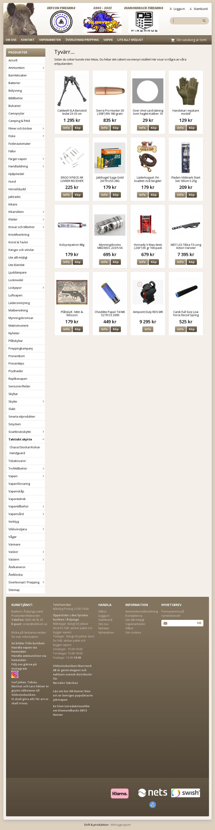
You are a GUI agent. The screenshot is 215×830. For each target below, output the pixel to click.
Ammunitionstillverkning (141, 611)
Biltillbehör (15, 98)
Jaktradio (14, 197)
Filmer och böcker (26, 128)
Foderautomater (19, 144)
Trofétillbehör (26, 468)
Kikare (12, 204)
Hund (12, 181)
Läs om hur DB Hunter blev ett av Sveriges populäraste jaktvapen (73, 695)
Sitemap (14, 590)
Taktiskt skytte (26, 439)
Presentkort (16, 356)
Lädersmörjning (19, 303)
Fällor (12, 151)
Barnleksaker (17, 75)
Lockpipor (26, 288)
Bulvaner (14, 106)
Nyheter (13, 333)
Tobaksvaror (17, 461)
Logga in (177, 9)
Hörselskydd (17, 189)
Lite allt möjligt (130, 40)
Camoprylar (16, 113)
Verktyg (13, 522)
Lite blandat (16, 265)
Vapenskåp (16, 491)
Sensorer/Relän (19, 386)
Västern (26, 559)
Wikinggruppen (120, 825)
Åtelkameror (16, 567)
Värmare (14, 544)
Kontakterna (133, 616)
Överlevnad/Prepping (82, 40)
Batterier (14, 83)
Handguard (17, 453)
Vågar (12, 537)
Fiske (26, 136)
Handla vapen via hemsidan (24, 649)
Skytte (26, 401)
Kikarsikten (26, 212)
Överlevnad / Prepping (26, 582)
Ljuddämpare (17, 272)
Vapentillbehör (26, 506)
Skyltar (13, 394)
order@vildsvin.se (35, 624)
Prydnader (15, 371)
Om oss (11, 40)
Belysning (15, 90)
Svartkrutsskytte (26, 432)
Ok (199, 623)
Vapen (108, 40)
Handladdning (26, 166)
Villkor (102, 611)
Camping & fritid (19, 121)
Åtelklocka (15, 575)
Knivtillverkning (18, 235)
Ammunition (26, 68)
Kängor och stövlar (21, 250)
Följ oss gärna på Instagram (24, 666)
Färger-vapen (26, 159)
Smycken (14, 424)
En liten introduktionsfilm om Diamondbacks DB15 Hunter (71, 710)
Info (66, 128)
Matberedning (18, 310)
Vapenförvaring (19, 484)
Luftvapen (15, 295)
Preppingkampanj (20, 348)
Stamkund (199, 9)
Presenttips (16, 363)
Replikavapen (17, 379)
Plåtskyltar (15, 341)
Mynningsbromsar (20, 318)
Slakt (11, 409)
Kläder (26, 219)
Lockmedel (15, 280)
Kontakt (27, 40)
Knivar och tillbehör (26, 227)
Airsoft (12, 60)
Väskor (26, 552)
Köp (78, 128)
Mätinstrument (18, 325)
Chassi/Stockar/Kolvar (25, 447)
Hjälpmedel (16, 174)
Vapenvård (26, 514)
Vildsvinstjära (26, 529)
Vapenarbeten (50, 40)
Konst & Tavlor (18, 242)
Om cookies (133, 632)
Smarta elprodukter (21, 416)
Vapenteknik (17, 499)
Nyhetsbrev (106, 632)
